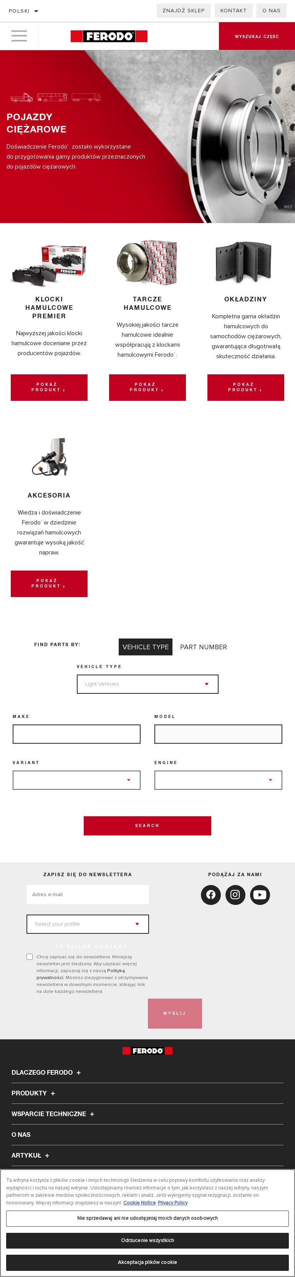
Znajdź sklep (183, 10)
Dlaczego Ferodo (47, 1073)
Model (165, 717)
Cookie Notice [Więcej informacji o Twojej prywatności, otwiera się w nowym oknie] (139, 1203)
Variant (26, 763)
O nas (271, 10)
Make (21, 717)
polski (19, 11)
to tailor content (91, 947)
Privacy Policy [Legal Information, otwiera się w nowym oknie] (172, 1203)
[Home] (108, 36)
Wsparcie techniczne (54, 1114)
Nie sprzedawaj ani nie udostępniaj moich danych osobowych (147, 1218)
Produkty (34, 1093)
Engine (166, 763)
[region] (147, 1223)
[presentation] (85, 1014)
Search (147, 826)
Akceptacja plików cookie (147, 1262)
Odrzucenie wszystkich (147, 1240)
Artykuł (31, 1156)
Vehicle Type (99, 667)
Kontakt (233, 10)
